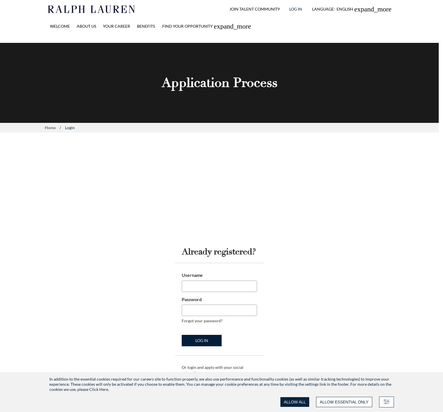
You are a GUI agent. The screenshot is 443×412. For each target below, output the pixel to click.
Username (192, 275)
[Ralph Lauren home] (91, 9)
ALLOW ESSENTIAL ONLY (344, 402)
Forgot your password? (202, 320)
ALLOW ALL (295, 402)
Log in (201, 340)
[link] (206, 26)
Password (192, 299)
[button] (352, 9)
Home (50, 127)
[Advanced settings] (386, 402)
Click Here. (99, 389)
